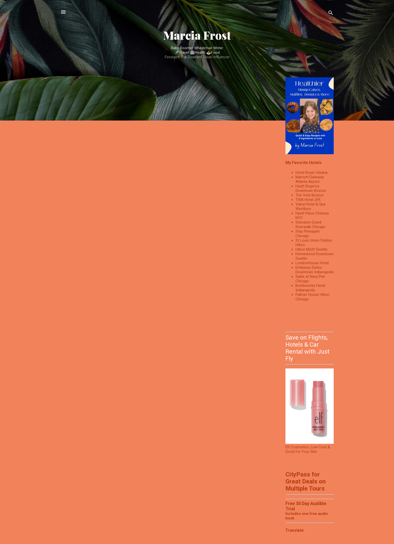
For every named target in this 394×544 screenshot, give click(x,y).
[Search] (331, 13)
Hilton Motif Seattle (311, 249)
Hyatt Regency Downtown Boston (311, 188)
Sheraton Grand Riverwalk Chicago (310, 224)
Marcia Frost (197, 35)
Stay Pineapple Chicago (308, 233)
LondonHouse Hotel (312, 263)
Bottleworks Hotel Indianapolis (310, 287)
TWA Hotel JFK (308, 199)
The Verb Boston (310, 195)
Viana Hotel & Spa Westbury (310, 206)
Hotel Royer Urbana (311, 172)
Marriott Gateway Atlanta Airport (310, 179)
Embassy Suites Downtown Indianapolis (315, 269)
